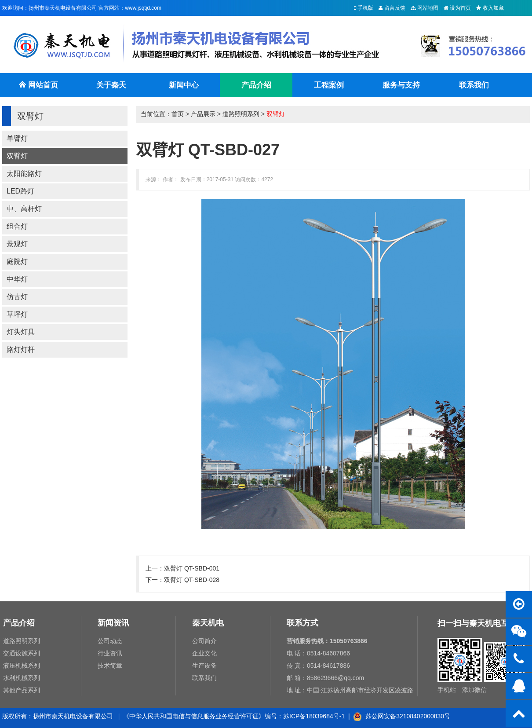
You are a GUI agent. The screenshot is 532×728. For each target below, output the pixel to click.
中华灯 (17, 279)
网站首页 (38, 89)
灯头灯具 (21, 332)
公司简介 (204, 640)
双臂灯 (17, 156)
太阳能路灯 (24, 173)
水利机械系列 (21, 677)
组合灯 (17, 226)
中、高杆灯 (24, 208)
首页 (177, 113)
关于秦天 (111, 85)
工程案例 (329, 85)
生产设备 (204, 665)
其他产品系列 (21, 690)
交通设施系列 (21, 653)
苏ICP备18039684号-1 (314, 716)
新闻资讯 (113, 622)
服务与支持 (401, 85)
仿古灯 (17, 296)
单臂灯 (17, 138)
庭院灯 (17, 261)
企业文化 (204, 653)
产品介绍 (256, 85)
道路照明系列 (240, 113)
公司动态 (110, 640)
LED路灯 (20, 191)
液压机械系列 (21, 665)
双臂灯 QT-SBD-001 (191, 568)
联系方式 (302, 622)
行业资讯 (110, 653)
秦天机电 (208, 622)
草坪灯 (17, 314)
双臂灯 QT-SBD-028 (191, 579)
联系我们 (474, 85)
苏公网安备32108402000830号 (401, 716)
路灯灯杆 (21, 349)
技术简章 (110, 665)
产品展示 (203, 113)
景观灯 (17, 244)
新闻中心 (184, 85)
